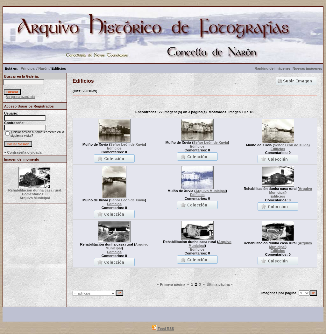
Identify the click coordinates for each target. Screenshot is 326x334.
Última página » (219, 284)
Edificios (114, 148)
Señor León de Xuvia (127, 144)
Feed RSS (163, 329)
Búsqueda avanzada (20, 97)
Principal (28, 68)
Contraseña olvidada (24, 152)
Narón (44, 68)
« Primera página (171, 284)
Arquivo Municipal (210, 191)
